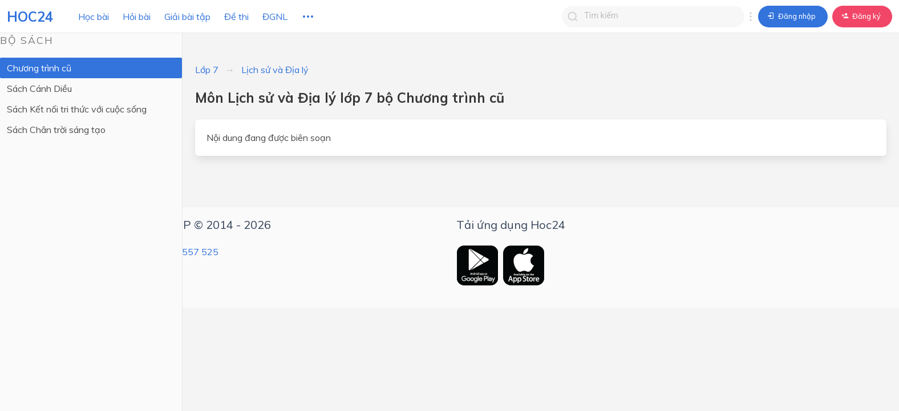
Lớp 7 (206, 69)
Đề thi (236, 16)
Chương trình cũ (39, 68)
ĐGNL (274, 16)
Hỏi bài (137, 16)
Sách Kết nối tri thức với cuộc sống (77, 109)
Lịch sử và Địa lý (275, 69)
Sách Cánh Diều (39, 88)
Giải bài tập (187, 16)
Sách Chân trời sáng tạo (56, 129)
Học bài (93, 16)
